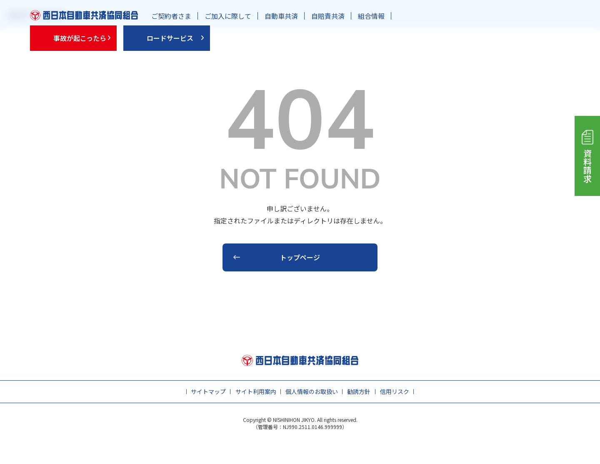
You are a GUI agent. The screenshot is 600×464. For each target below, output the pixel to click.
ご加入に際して (228, 16)
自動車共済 (281, 16)
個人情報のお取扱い (311, 391)
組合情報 (371, 16)
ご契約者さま (171, 16)
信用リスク (394, 391)
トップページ (300, 257)
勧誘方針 (358, 391)
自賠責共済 (328, 16)
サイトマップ (208, 391)
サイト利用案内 (255, 391)
